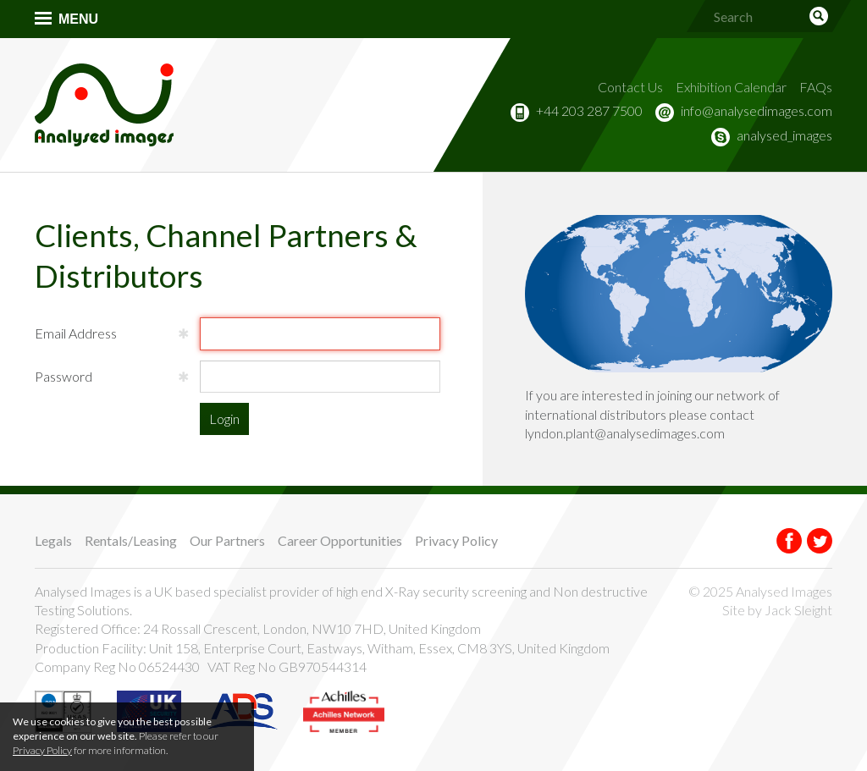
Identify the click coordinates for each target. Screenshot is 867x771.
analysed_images (784, 135)
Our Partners (227, 540)
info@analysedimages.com (756, 110)
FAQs (815, 87)
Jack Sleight (798, 610)
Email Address (76, 333)
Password (63, 376)
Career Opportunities (340, 540)
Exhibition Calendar (731, 87)
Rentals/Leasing (131, 540)
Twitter (819, 540)
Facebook (789, 540)
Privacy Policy (456, 540)
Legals (53, 540)
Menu (78, 19)
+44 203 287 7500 (589, 110)
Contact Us (630, 87)
